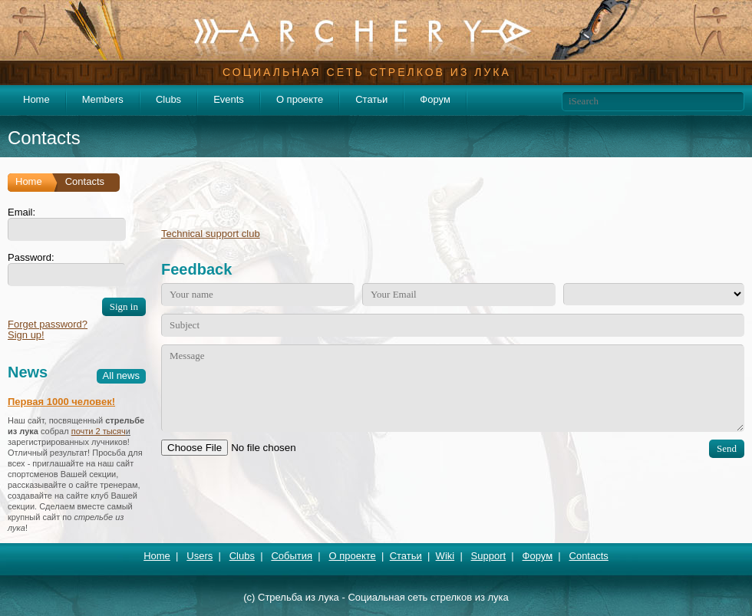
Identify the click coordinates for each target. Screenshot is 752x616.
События (291, 556)
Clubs (168, 99)
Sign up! (26, 335)
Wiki (445, 556)
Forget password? (47, 324)
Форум (435, 99)
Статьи (371, 99)
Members (103, 99)
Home (36, 99)
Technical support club (210, 233)
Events (228, 99)
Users (199, 556)
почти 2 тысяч (98, 431)
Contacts (589, 556)
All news (121, 375)
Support (488, 556)
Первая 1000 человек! (61, 401)
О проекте (299, 99)
